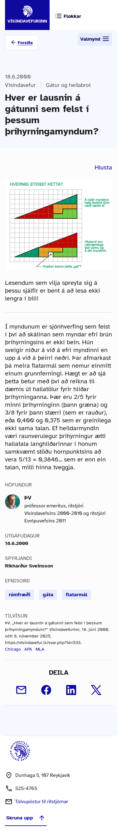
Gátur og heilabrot (68, 85)
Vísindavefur (20, 85)
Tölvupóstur (41, 801)
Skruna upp (26, 818)
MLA (40, 649)
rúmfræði (19, 595)
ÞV (28, 497)
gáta (48, 595)
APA (28, 649)
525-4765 (26, 788)
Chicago (13, 649)
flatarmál (76, 595)
